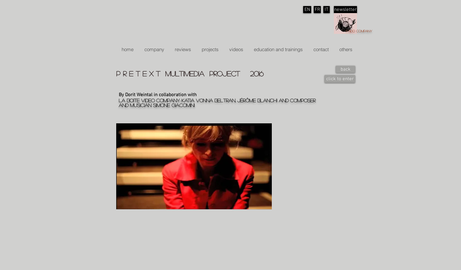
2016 (256, 73)
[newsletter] (345, 9)
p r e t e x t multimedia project (183, 73)
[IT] (326, 9)
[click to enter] (340, 79)
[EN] (307, 9)
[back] (345, 69)
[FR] (317, 9)
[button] (210, 49)
